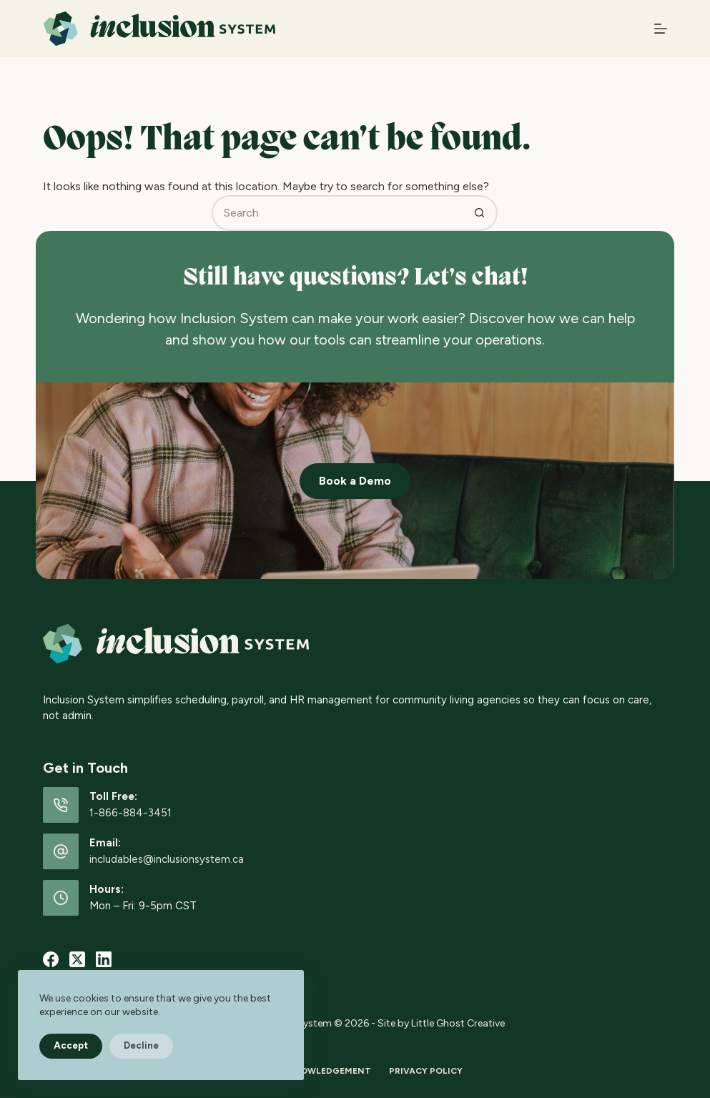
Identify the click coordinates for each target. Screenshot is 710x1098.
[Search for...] (337, 213)
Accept (71, 1045)
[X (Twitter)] (77, 959)
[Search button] (480, 213)
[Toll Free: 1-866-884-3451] (61, 805)
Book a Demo (355, 481)
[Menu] (660, 28)
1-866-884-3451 (130, 812)
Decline (141, 1045)
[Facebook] (51, 959)
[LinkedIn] (104, 959)
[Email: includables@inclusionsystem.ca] (61, 851)
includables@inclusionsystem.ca (166, 859)
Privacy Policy (426, 1071)
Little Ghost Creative (458, 1023)
